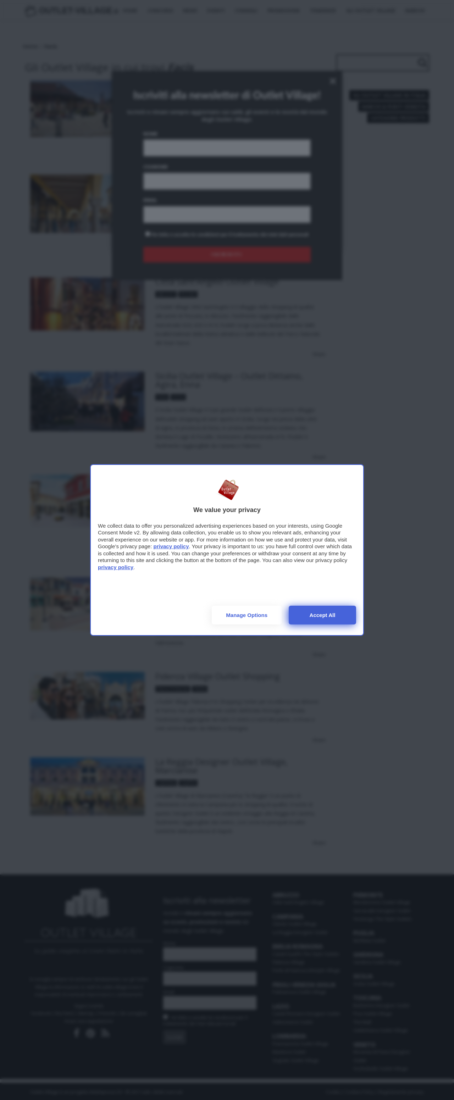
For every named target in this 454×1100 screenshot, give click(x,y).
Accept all (323, 615)
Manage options (246, 615)
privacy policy (171, 546)
